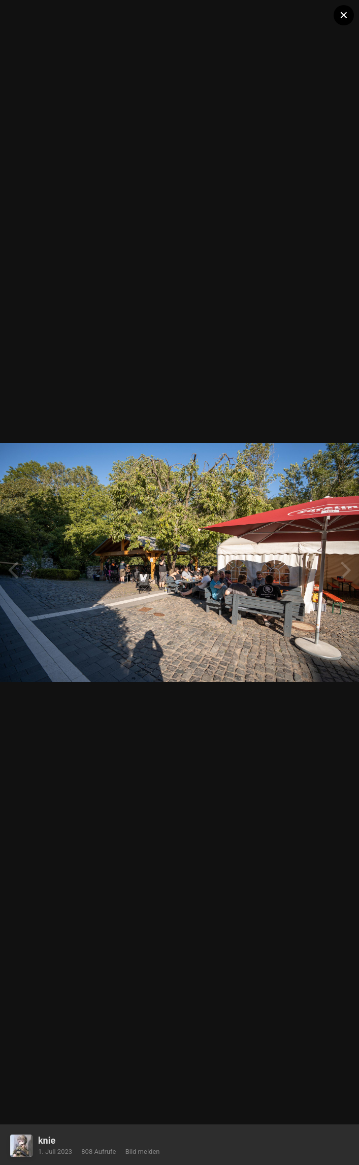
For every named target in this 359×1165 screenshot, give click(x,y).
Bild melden (142, 1151)
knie (46, 1140)
